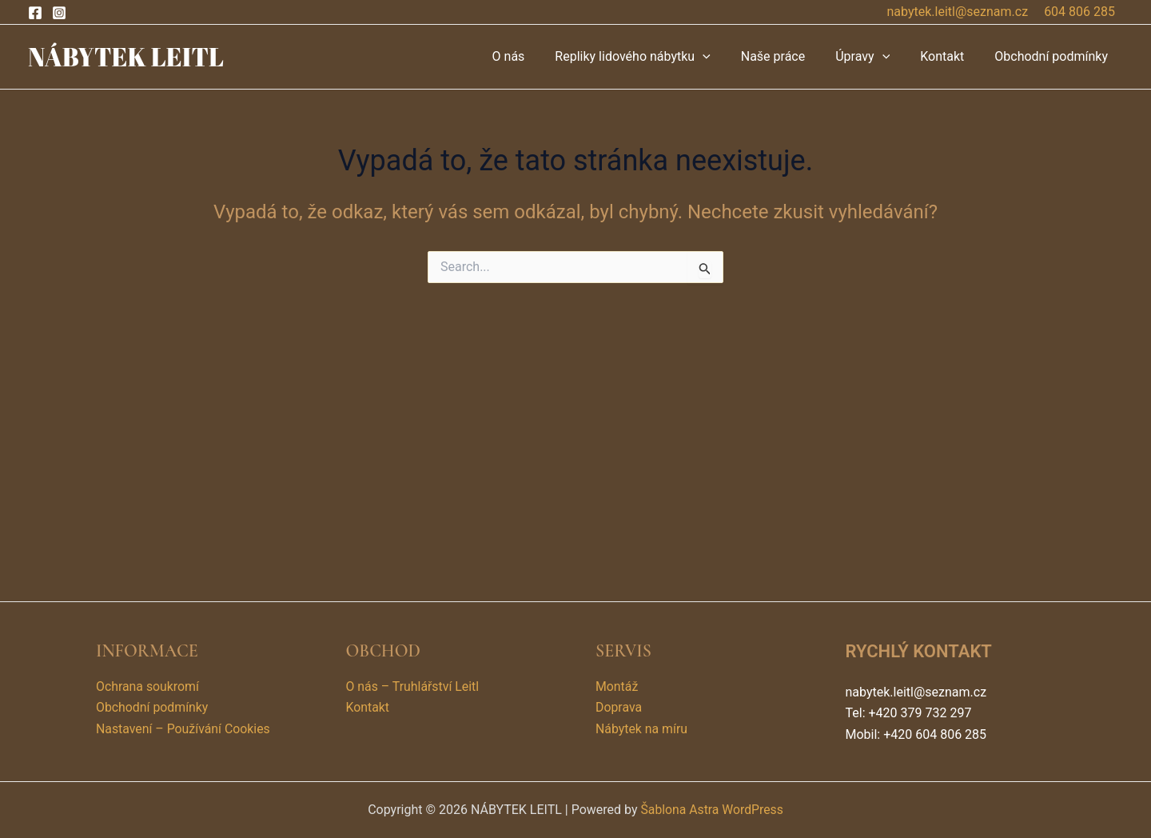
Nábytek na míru (641, 728)
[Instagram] (59, 13)
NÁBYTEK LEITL (126, 56)
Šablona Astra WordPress (711, 809)
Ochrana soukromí (148, 686)
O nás (535, 56)
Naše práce (790, 56)
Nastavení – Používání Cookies (184, 728)
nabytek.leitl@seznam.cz (958, 11)
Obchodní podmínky (1053, 56)
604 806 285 (1079, 11)
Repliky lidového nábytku (653, 57)
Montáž (617, 686)
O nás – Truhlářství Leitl (413, 686)
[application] (724, 57)
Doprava (619, 708)
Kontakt (949, 56)
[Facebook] (35, 13)
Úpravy (874, 57)
